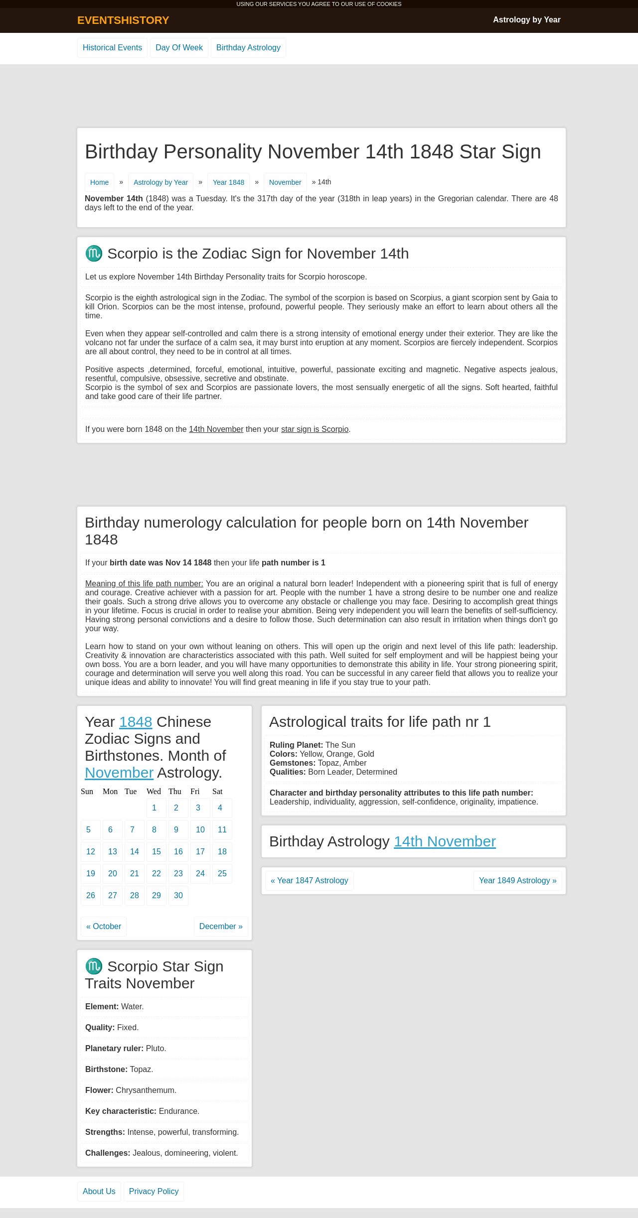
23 (178, 873)
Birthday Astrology (248, 47)
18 (222, 851)
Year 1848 (228, 182)
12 (90, 851)
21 (134, 873)
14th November (445, 841)
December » (221, 926)
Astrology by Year (527, 19)
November (285, 182)
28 (134, 895)
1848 (136, 721)
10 (200, 829)
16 (178, 851)
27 (112, 895)
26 (90, 895)
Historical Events (112, 47)
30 (178, 895)
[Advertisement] (319, 96)
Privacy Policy (154, 1191)
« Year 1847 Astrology (309, 880)
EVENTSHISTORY (123, 20)
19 (90, 873)
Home (99, 182)
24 (200, 873)
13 (112, 851)
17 (200, 851)
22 (156, 873)
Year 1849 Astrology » (518, 880)
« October (103, 926)
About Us (99, 1191)
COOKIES (388, 4)
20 (112, 873)
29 (156, 895)
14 (134, 851)
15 (156, 851)
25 (222, 873)
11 (222, 829)
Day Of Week (179, 47)
